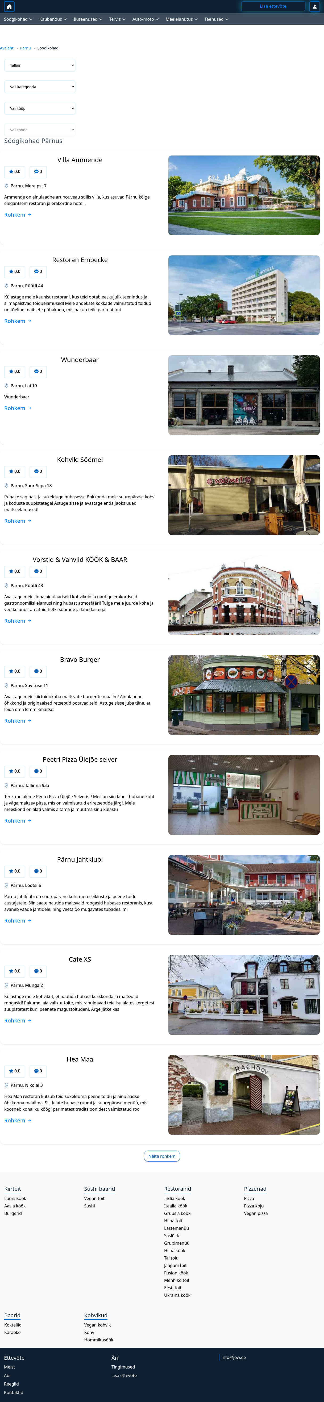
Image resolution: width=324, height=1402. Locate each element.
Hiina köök (174, 1250)
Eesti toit (172, 1288)
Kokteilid (13, 1325)
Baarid (12, 1315)
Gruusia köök (177, 1213)
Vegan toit (94, 1198)
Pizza (249, 1198)
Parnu (25, 47)
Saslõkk (171, 1236)
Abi (7, 1375)
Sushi (89, 1206)
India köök (174, 1198)
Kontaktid (13, 1392)
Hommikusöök (99, 1340)
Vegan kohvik (97, 1325)
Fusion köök (176, 1273)
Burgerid (13, 1213)
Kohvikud (96, 1315)
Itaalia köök (175, 1206)
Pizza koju (254, 1206)
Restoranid (177, 1188)
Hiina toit (173, 1221)
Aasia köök (15, 1206)
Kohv (89, 1332)
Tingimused (123, 1367)
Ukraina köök (177, 1295)
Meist (9, 1367)
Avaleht (7, 47)
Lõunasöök (15, 1198)
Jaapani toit (175, 1265)
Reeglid (11, 1384)
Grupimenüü (177, 1243)
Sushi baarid (99, 1188)
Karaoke (12, 1332)
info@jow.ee (234, 1357)
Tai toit (170, 1258)
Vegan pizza (256, 1213)
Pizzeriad (255, 1188)
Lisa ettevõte (124, 1375)
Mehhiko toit (176, 1280)
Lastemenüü (176, 1228)
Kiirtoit (12, 1188)
